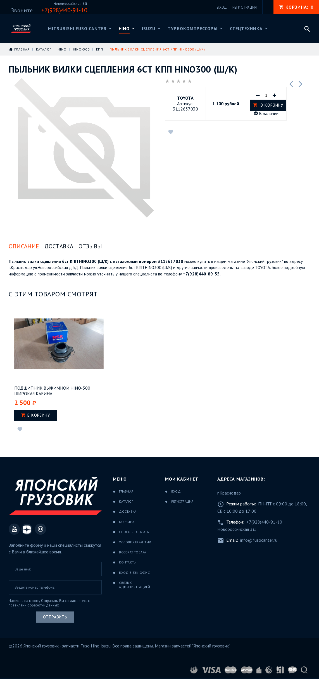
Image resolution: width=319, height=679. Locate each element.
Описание (24, 246)
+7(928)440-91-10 (264, 522)
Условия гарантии (135, 542)
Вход (176, 491)
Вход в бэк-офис (134, 572)
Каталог (126, 501)
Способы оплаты (134, 532)
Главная (126, 491)
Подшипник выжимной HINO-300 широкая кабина (52, 390)
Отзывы (90, 246)
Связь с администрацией (134, 584)
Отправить (55, 617)
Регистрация (182, 501)
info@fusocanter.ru (258, 540)
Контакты (127, 562)
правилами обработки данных (34, 605)
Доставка (58, 246)
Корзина (126, 522)
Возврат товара (132, 552)
